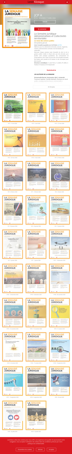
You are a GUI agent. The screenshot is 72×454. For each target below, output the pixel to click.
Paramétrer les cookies (25, 449)
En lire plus (51, 87)
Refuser (40, 449)
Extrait (45, 22)
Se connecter (42, 29)
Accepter (51, 449)
